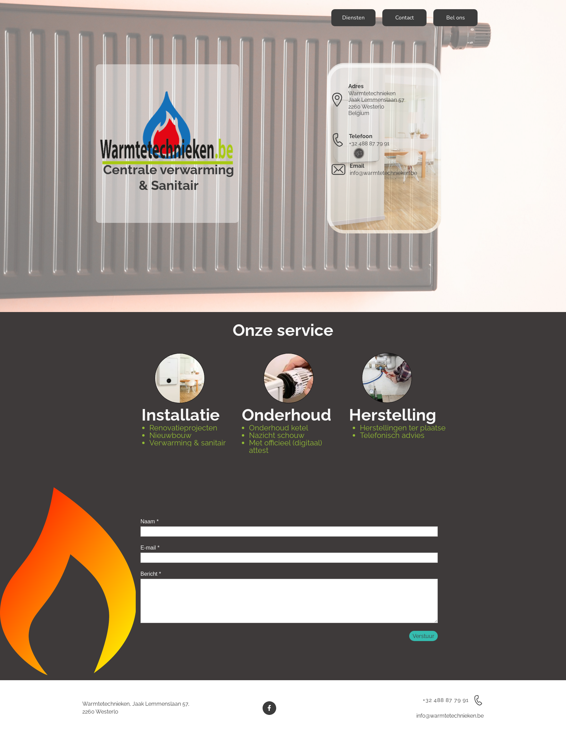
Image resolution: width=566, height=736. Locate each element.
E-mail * (150, 548)
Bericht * (150, 574)
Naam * (149, 521)
